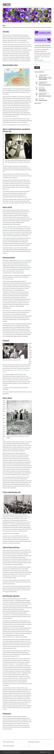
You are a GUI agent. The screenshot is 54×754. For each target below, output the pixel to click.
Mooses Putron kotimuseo (45, 84)
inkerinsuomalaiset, (21, 260)
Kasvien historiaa (43, 100)
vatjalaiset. (11, 228)
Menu (4, 25)
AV (28, 745)
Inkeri (7, 4)
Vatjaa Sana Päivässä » (39, 60)
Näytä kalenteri (37, 103)
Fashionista (42, 752)
